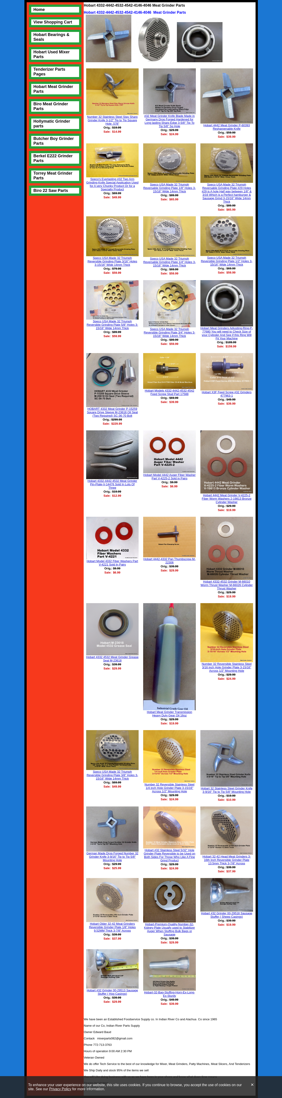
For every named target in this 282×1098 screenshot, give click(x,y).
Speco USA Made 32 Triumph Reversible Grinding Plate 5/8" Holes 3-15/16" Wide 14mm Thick (112, 325)
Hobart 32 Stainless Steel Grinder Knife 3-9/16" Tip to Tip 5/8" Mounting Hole (227, 790)
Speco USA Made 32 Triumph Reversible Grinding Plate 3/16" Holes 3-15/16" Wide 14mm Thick (112, 261)
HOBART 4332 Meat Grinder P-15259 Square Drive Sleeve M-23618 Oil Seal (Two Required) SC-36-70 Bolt (112, 412)
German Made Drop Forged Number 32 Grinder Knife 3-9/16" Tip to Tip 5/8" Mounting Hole (112, 857)
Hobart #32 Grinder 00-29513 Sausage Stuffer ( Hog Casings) (112, 992)
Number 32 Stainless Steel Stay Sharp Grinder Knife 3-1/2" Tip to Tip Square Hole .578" (112, 120)
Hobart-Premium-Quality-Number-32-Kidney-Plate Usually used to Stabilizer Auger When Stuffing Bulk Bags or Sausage (169, 929)
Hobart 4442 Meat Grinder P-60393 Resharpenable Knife (226, 127)
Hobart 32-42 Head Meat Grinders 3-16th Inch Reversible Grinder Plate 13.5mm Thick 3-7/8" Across (226, 860)
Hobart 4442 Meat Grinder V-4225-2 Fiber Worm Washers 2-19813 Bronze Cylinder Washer (226, 498)
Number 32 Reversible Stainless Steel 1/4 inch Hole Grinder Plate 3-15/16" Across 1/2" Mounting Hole (169, 788)
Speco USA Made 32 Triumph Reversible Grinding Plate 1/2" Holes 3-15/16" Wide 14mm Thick (226, 261)
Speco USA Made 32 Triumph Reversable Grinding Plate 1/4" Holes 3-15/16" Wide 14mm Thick (169, 262)
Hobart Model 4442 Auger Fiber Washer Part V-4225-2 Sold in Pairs (169, 476)
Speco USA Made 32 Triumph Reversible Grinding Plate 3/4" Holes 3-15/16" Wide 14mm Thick (169, 332)
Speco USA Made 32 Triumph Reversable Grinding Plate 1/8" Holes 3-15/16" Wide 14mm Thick (169, 188)
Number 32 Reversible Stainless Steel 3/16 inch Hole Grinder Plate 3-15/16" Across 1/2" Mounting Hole (227, 667)
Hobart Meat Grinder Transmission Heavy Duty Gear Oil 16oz (169, 713)
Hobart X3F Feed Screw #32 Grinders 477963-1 (226, 393)
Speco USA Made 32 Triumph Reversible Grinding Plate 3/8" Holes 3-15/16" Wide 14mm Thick (112, 775)
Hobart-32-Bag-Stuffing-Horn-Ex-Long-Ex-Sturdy (169, 994)
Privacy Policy (60, 1089)
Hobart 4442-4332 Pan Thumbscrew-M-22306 (169, 560)
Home (39, 9)
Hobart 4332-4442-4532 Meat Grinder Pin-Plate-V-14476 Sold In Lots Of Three (112, 484)
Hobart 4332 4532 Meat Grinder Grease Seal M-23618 (112, 658)
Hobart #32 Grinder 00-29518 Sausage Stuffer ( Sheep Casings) (226, 915)
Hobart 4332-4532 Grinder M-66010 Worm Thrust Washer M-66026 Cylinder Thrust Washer (227, 585)
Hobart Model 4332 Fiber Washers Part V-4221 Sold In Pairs (112, 562)
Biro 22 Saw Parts (51, 190)
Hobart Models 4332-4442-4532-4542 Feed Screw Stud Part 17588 (169, 392)
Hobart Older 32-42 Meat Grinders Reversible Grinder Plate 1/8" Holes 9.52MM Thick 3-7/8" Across (112, 927)
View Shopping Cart (53, 22)
